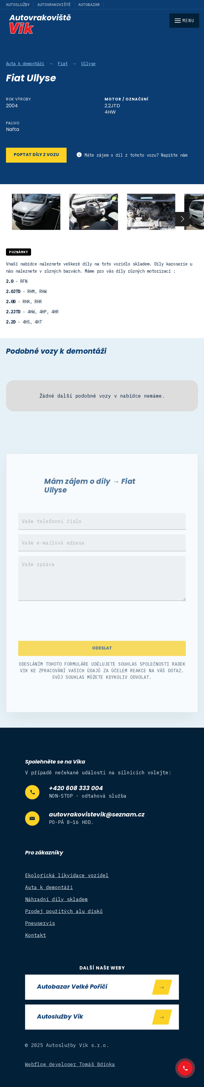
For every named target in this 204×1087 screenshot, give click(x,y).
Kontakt (35, 935)
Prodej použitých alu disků (64, 911)
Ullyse (88, 63)
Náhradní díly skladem (56, 899)
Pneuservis (40, 923)
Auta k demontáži (25, 63)
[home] (102, 24)
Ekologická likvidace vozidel (67, 875)
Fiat (63, 63)
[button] (182, 219)
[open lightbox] (36, 212)
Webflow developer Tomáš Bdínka (70, 1064)
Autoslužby (18, 4)
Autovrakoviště (54, 4)
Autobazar (89, 4)
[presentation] (63, 629)
